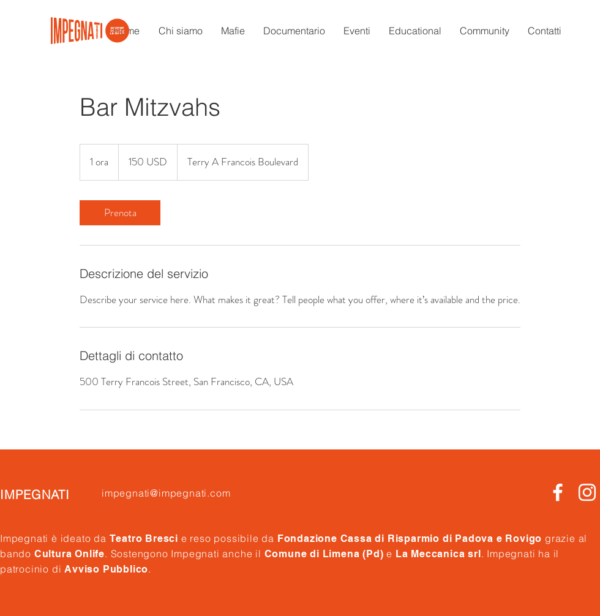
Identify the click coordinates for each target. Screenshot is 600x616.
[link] (120, 212)
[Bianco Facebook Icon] (557, 492)
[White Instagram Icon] (587, 492)
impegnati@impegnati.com (166, 493)
